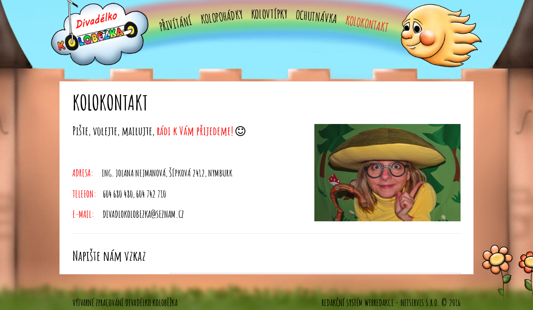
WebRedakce (379, 302)
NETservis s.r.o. (420, 302)
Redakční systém (342, 302)
